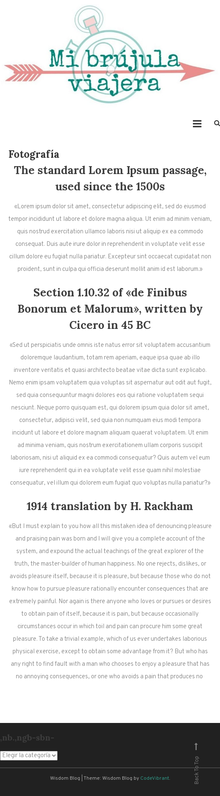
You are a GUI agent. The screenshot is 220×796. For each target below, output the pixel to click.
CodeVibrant (154, 778)
